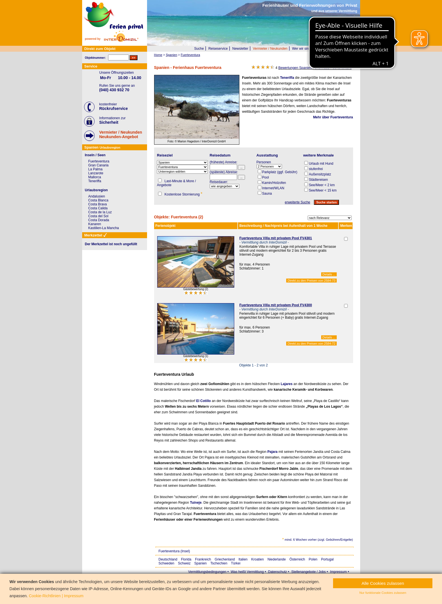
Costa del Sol (98, 216)
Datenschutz (277, 572)
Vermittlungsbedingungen (207, 572)
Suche (199, 49)
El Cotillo (203, 401)
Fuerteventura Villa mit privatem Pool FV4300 (275, 305)
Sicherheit (109, 122)
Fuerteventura (99, 161)
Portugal (327, 559)
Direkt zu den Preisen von (311, 280)
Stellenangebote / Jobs (308, 572)
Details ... (329, 274)
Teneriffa (287, 78)
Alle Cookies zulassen (383, 583)
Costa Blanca (98, 200)
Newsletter (240, 49)
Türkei (235, 563)
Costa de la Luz (100, 212)
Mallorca (94, 177)
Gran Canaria (98, 165)
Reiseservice (218, 49)
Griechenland (225, 559)
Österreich (297, 559)
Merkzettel (349, 49)
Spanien (200, 563)
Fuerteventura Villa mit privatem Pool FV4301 (275, 238)
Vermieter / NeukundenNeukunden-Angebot (120, 134)
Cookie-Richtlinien (45, 596)
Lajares (286, 384)
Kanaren (94, 224)
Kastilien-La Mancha (103, 228)
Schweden (166, 563)
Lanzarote (95, 173)
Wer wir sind (301, 49)
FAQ (333, 49)
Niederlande (277, 559)
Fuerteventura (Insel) (174, 551)
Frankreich (203, 559)
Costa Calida (98, 208)
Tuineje (196, 503)
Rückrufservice (113, 108)
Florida (186, 559)
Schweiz (184, 563)
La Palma (95, 169)
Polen (313, 559)
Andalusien (96, 196)
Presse (320, 49)
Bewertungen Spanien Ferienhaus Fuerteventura (315, 68)
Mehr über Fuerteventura (333, 117)
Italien (243, 559)
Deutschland (168, 559)
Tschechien (218, 563)
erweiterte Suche (297, 202)
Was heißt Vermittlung (247, 572)
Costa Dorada (98, 220)
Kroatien (257, 559)
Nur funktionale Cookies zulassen (382, 592)
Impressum (338, 572)
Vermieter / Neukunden (270, 49)
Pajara (272, 452)
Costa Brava (97, 204)
